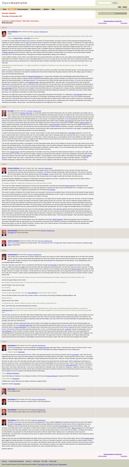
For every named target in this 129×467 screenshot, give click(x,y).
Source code (52, 461)
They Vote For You (42, 464)
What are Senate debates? (107, 13)
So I (77, 358)
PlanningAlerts (62, 464)
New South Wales (7, 88)
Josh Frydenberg (6, 331)
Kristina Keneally (84, 122)
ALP (26, 305)
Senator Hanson (14, 152)
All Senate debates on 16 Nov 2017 (113, 21)
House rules (36, 461)
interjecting (21, 352)
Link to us (28, 461)
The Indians (11, 232)
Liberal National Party (71, 365)
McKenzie (9, 373)
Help (53, 9)
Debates (11, 9)
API (43, 461)
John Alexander (77, 94)
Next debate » (124, 23)
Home (4, 9)
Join (119, 7)
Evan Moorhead (32, 293)
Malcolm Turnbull (34, 82)
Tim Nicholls (51, 189)
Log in (125, 7)
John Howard (63, 426)
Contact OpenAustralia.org (16, 461)
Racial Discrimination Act (35, 76)
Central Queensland (20, 327)
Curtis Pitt (68, 329)
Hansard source (44, 31)
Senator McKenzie (52, 376)
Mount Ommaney (58, 219)
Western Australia (8, 52)
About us (4, 461)
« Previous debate (102, 23)
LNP (27, 42)
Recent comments (22, 9)
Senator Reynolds (44, 347)
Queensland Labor (7, 310)
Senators (46, 9)
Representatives (35, 9)
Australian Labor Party (26, 113)
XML (46, 461)
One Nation (27, 38)
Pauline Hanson (18, 38)
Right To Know (53, 464)
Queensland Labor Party (25, 325)
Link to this (36, 31)
